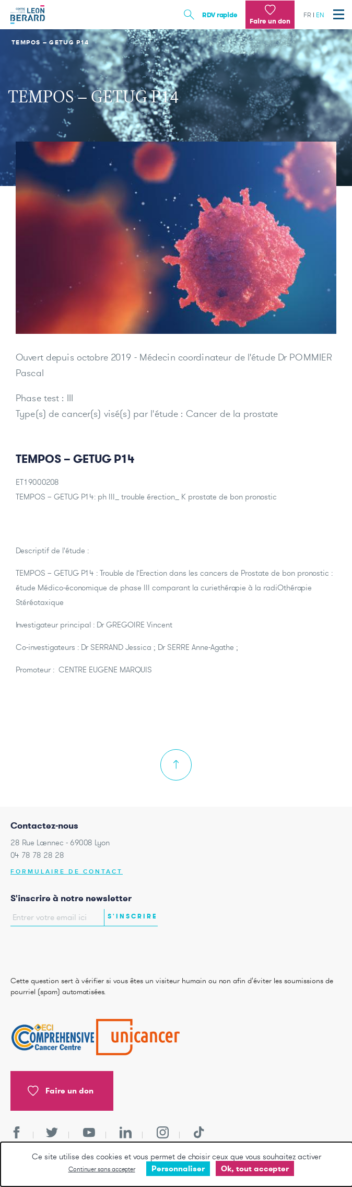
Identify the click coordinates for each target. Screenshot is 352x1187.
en (320, 14)
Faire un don (60, 1091)
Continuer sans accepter (101, 1169)
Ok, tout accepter (255, 1168)
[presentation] (71, 948)
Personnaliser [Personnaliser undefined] (178, 1168)
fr (307, 14)
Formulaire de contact (66, 872)
